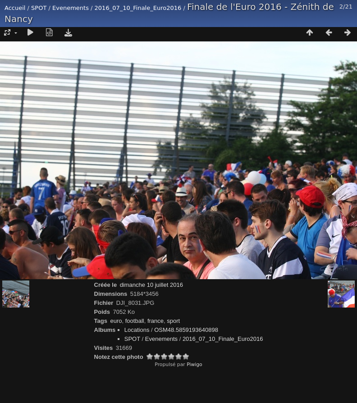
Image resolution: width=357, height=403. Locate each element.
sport (173, 320)
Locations (137, 329)
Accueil (15, 8)
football (134, 320)
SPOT (38, 8)
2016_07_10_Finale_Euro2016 (138, 8)
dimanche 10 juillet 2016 (151, 284)
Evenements (70, 8)
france (155, 320)
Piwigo (194, 364)
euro (116, 320)
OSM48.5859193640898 (186, 329)
